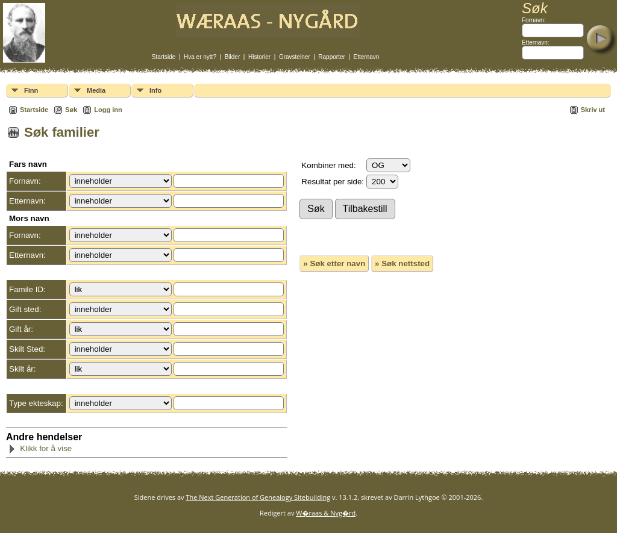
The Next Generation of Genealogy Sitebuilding (258, 497)
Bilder (232, 57)
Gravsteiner (294, 57)
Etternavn (367, 57)
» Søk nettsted (402, 263)
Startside (163, 57)
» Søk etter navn (334, 263)
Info (155, 90)
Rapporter (331, 57)
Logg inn (108, 109)
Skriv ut (593, 109)
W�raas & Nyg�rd (325, 512)
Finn (31, 90)
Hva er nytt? (200, 57)
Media (96, 90)
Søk (71, 109)
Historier (259, 57)
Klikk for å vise (40, 448)
